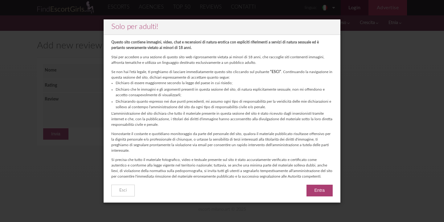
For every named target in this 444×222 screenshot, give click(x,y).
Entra (319, 190)
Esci (123, 190)
